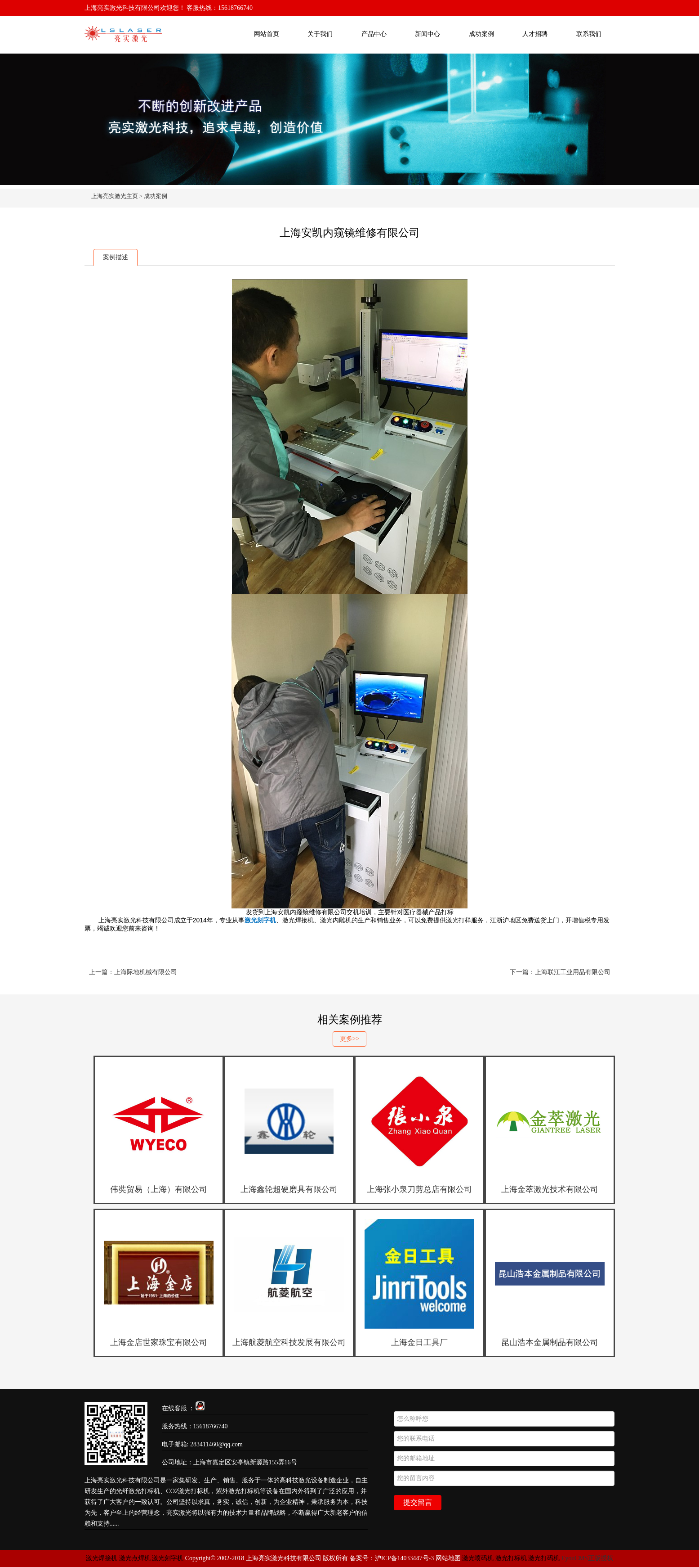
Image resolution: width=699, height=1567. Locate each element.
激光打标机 (511, 1558)
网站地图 (448, 1558)
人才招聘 (535, 34)
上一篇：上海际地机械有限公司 (133, 972)
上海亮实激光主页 (114, 196)
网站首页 (266, 34)
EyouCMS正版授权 (587, 1558)
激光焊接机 (102, 1558)
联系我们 (588, 34)
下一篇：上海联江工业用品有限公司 (560, 972)
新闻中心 (427, 34)
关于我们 (320, 34)
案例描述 (115, 257)
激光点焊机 (135, 1558)
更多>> (350, 1038)
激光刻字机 (167, 1558)
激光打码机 (544, 1558)
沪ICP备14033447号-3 (404, 1558)
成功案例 (481, 34)
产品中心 (374, 34)
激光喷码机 (478, 1558)
